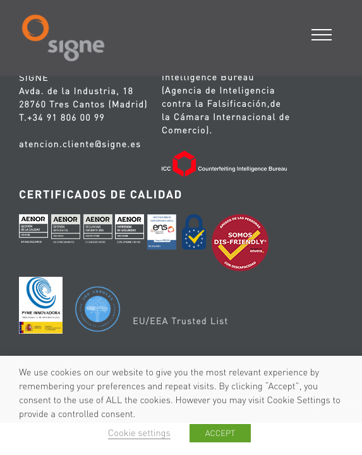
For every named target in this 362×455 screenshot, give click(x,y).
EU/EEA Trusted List (180, 321)
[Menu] (322, 33)
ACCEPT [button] (220, 433)
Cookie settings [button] (139, 433)
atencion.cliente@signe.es (80, 144)
